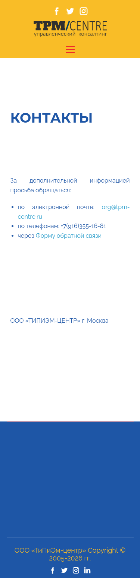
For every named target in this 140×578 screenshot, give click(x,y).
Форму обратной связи (69, 235)
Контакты (51, 118)
